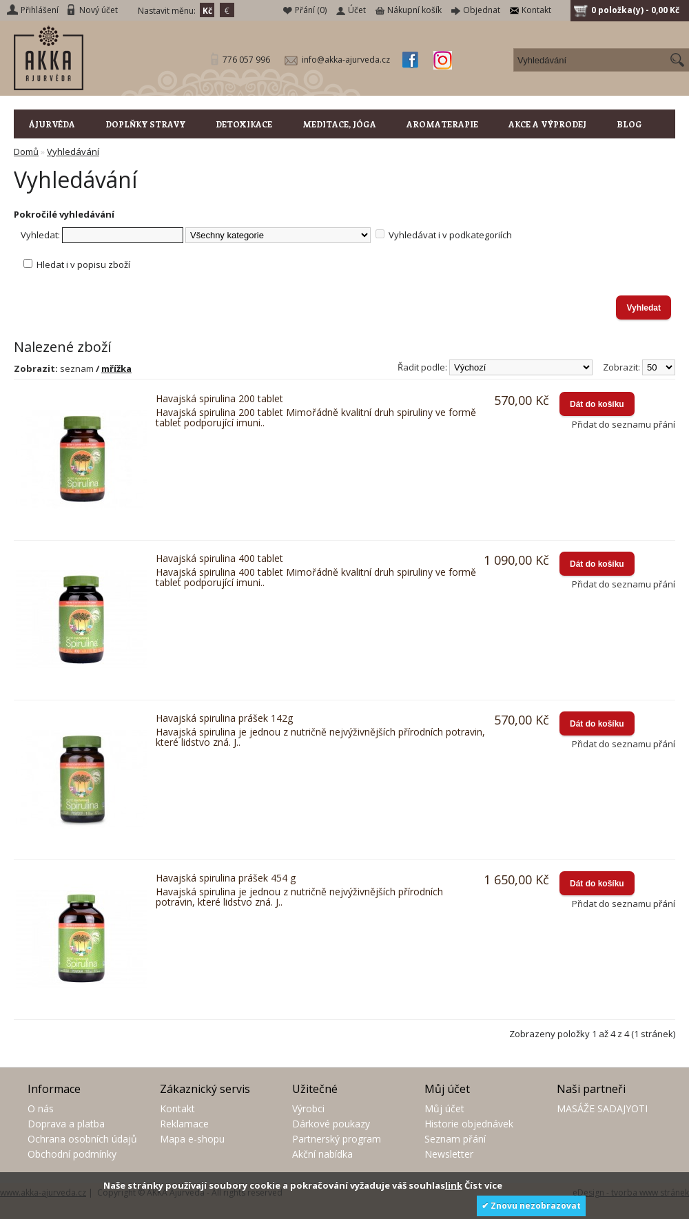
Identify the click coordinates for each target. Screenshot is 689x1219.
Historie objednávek (468, 1123)
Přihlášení (40, 10)
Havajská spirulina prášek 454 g (226, 877)
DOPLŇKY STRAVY (145, 123)
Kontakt (536, 10)
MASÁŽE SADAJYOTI (602, 1108)
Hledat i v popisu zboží (83, 264)
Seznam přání (455, 1138)
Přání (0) (311, 10)
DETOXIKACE (244, 123)
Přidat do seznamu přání (623, 424)
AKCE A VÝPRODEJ (547, 123)
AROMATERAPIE (442, 123)
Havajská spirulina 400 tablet (219, 558)
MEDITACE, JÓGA (339, 123)
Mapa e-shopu (192, 1138)
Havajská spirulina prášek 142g (224, 718)
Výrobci (308, 1108)
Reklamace (184, 1123)
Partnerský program (336, 1138)
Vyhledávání (73, 151)
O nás (41, 1108)
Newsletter (448, 1153)
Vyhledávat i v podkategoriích (450, 235)
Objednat (481, 10)
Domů (26, 151)
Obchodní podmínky (72, 1153)
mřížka (116, 368)
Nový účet (98, 10)
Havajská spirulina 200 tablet (219, 398)
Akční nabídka (322, 1153)
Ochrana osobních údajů (82, 1138)
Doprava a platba (66, 1123)
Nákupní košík (414, 10)
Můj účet (444, 1108)
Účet (357, 10)
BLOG (629, 123)
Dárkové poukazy (331, 1123)
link (453, 1185)
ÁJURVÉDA (52, 123)
